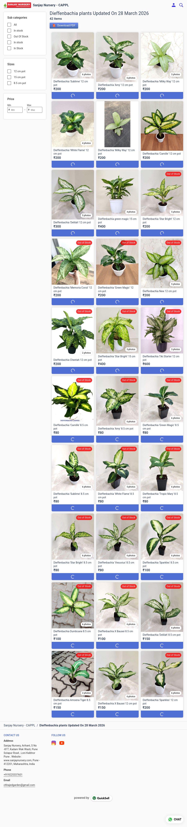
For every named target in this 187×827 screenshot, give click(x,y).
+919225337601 (13, 774)
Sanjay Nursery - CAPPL (51, 5)
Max (29, 105)
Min (9, 105)
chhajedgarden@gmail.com (19, 785)
